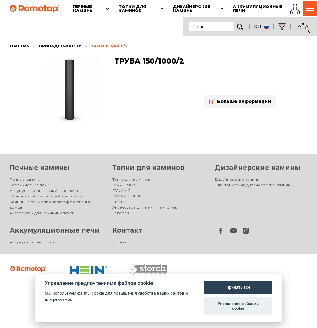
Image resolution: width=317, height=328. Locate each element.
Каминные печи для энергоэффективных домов (50, 204)
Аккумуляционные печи (55, 230)
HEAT (117, 201)
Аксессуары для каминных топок (144, 207)
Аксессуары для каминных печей (42, 213)
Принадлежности (60, 46)
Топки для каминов (148, 167)
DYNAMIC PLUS (126, 196)
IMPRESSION (124, 185)
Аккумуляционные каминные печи (44, 190)
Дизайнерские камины (258, 167)
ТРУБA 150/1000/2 (109, 46)
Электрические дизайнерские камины (253, 185)
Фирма (119, 242)
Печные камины (40, 167)
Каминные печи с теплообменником (46, 196)
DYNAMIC (121, 190)
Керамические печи (29, 185)
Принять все (238, 287)
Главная (20, 46)
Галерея (120, 213)
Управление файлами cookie (238, 306)
